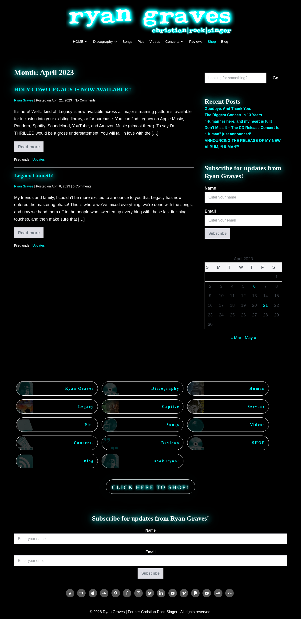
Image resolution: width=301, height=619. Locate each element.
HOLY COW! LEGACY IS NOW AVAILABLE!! (73, 89)
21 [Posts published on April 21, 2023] (265, 305)
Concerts (174, 41)
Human (257, 388)
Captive (170, 407)
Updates (38, 159)
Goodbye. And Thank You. (228, 109)
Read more (31, 148)
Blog (224, 41)
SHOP (258, 443)
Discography (105, 41)
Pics (141, 41)
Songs (128, 41)
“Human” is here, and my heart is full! (238, 121)
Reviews (195, 41)
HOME (80, 41)
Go (275, 78)
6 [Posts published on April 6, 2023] (254, 286)
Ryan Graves (79, 388)
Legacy (86, 407)
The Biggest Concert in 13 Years (233, 115)
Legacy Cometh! (34, 175)
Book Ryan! (166, 461)
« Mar (235, 337)
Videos (155, 41)
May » (250, 337)
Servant (256, 407)
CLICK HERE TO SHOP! (150, 487)
